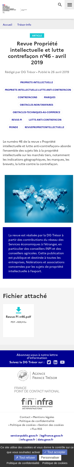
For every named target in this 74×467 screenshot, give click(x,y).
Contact (25, 417)
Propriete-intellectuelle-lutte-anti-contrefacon (38, 89)
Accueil (7, 24)
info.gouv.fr (27, 439)
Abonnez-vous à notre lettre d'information (37, 356)
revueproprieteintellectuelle (44, 127)
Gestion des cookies (51, 425)
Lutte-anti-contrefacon (45, 119)
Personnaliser (50, 457)
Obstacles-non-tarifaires (36, 104)
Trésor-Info (24, 24)
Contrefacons (27, 97)
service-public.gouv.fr (24, 435)
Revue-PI (17, 119)
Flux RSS (37, 429)
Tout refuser (25, 457)
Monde (13, 127)
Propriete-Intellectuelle (36, 82)
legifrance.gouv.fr (51, 435)
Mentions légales (43, 417)
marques (49, 97)
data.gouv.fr (45, 439)
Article (37, 35)
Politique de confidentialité (36, 421)
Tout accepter (54, 452)
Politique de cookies (23, 425)
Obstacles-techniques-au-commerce (36, 112)
